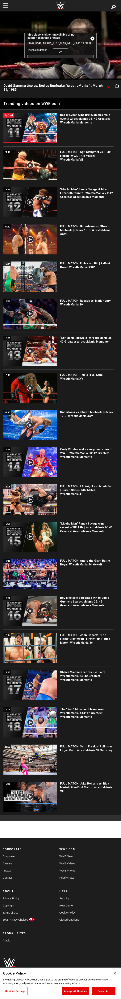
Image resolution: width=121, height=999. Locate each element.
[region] (60, 983)
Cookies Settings (15, 991)
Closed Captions (69, 919)
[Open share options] (117, 86)
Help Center (66, 905)
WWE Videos (67, 863)
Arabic (6, 940)
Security (64, 898)
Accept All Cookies (75, 991)
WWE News (66, 856)
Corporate (9, 856)
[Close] (115, 973)
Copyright (8, 905)
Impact (7, 870)
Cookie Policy (67, 912)
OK (60, 51)
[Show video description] (108, 86)
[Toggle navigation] (5, 5)
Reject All (103, 991)
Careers (7, 863)
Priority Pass (66, 877)
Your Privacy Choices (15, 919)
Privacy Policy (11, 898)
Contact (7, 877)
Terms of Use (10, 912)
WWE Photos (67, 870)
